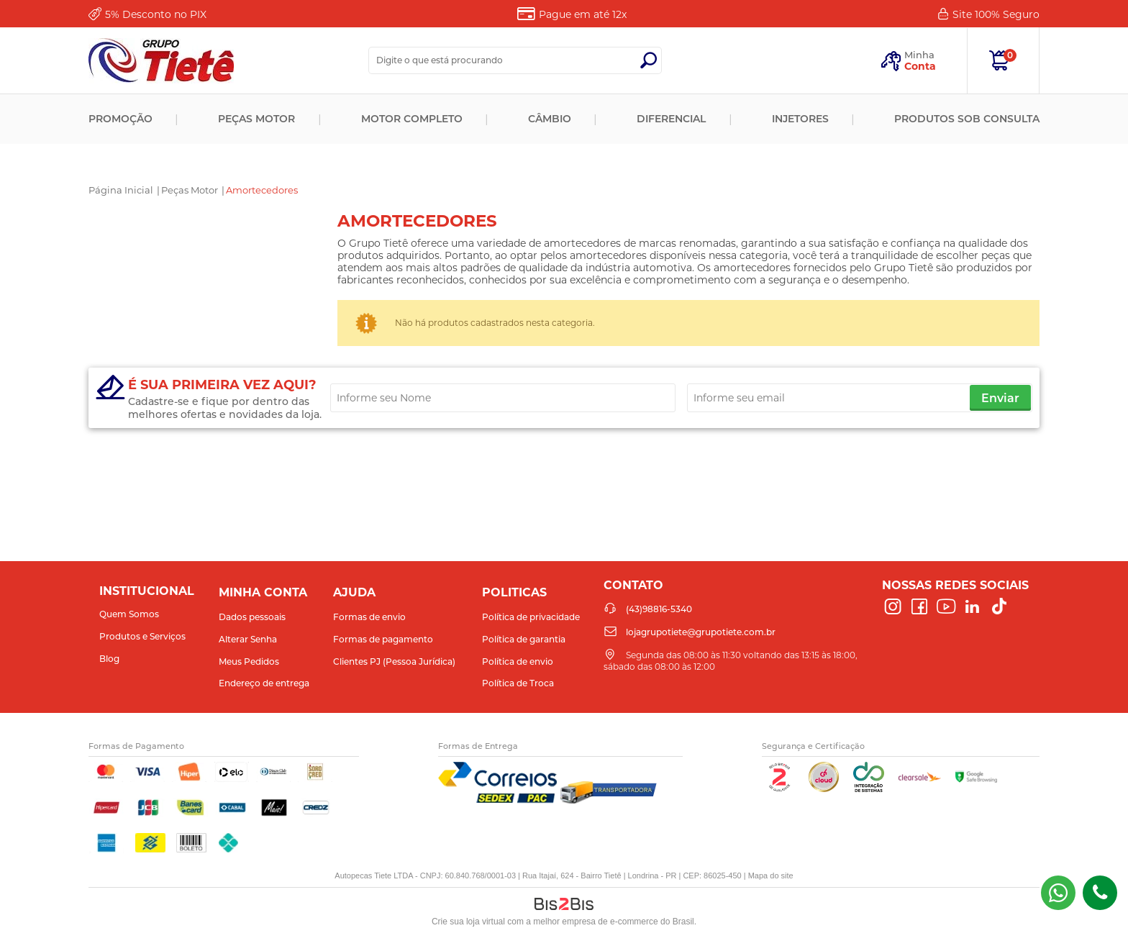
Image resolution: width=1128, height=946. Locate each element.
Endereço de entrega (264, 683)
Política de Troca (518, 683)
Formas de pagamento (383, 639)
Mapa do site (770, 875)
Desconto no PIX (155, 14)
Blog (109, 658)
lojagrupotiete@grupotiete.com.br (701, 632)
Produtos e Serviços (142, 636)
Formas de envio (369, 616)
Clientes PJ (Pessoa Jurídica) (394, 661)
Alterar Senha (248, 639)
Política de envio (517, 661)
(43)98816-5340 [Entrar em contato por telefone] (1100, 892)
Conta (920, 66)
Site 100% (996, 14)
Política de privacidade (531, 616)
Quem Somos (129, 614)
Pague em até (583, 14)
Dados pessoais (252, 616)
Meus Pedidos (249, 661)
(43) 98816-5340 (1058, 892)
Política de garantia (523, 639)
